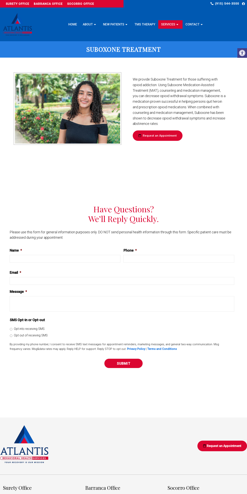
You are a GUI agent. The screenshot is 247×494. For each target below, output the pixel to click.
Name (16, 250)
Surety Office (17, 4)
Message (18, 292)
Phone (130, 250)
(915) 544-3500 (227, 3)
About (88, 24)
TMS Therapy (144, 24)
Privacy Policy (136, 349)
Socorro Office (80, 4)
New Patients (113, 24)
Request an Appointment (153, 135)
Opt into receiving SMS (29, 329)
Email (15, 273)
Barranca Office (48, 4)
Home (72, 24)
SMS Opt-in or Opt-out (27, 320)
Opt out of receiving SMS (31, 335)
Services (168, 24)
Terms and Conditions (162, 349)
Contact (192, 24)
